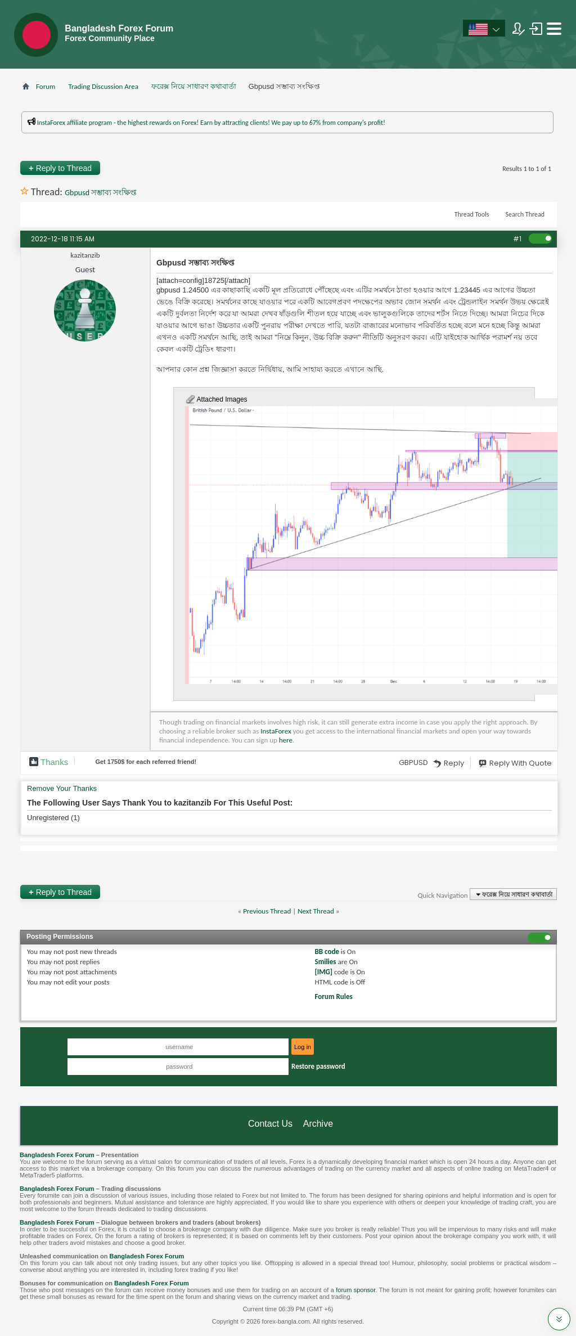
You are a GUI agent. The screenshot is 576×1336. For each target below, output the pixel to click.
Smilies (325, 961)
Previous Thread (267, 911)
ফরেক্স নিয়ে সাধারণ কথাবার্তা (193, 86)
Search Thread (524, 214)
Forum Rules (334, 996)
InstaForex (275, 731)
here (285, 740)
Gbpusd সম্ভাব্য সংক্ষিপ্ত (101, 192)
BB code (327, 951)
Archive (318, 1123)
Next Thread (316, 911)
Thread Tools (471, 214)
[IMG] (324, 972)
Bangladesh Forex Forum (57, 1154)
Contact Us (270, 1123)
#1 (517, 239)
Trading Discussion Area (103, 86)
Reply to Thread (60, 168)
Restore (318, 1066)
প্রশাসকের (356, 138)
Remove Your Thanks (62, 788)
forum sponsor (355, 1289)
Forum (45, 86)
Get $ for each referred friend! (145, 761)
